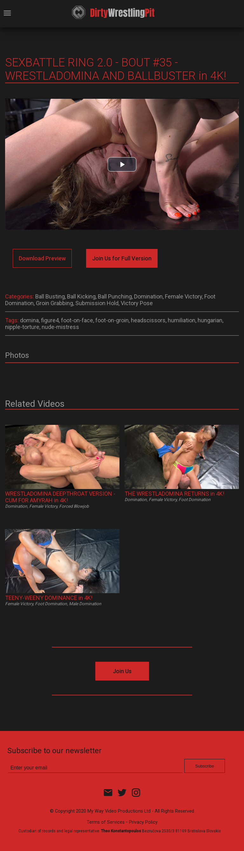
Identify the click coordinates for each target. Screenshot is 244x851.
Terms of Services (106, 822)
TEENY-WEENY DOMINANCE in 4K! (48, 597)
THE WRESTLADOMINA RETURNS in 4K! (174, 493)
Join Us (122, 671)
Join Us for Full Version (122, 258)
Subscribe (204, 766)
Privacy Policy (143, 822)
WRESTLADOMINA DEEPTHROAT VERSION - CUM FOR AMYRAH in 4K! (60, 497)
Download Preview (42, 258)
